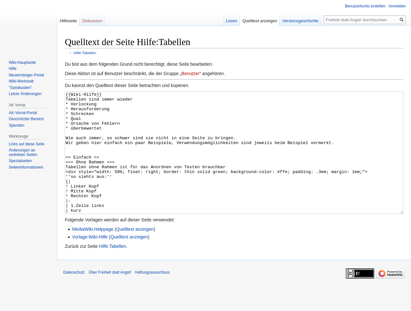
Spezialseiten (20, 161)
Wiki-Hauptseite (22, 62)
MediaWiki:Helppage (92, 253)
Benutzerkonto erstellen (365, 6)
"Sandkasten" (20, 87)
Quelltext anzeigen (135, 253)
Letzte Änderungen (25, 94)
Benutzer (190, 73)
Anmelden (397, 6)
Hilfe (12, 68)
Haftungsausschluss (152, 296)
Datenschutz (74, 296)
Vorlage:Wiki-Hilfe (89, 261)
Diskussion (92, 20)
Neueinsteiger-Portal (26, 75)
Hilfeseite (68, 20)
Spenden (16, 125)
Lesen (231, 20)
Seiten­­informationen (26, 167)
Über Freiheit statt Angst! (110, 296)
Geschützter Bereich (26, 119)
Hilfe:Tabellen (85, 53)
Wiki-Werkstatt (21, 81)
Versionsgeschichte (300, 20)
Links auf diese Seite (27, 144)
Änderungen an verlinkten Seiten (23, 152)
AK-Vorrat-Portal (23, 113)
